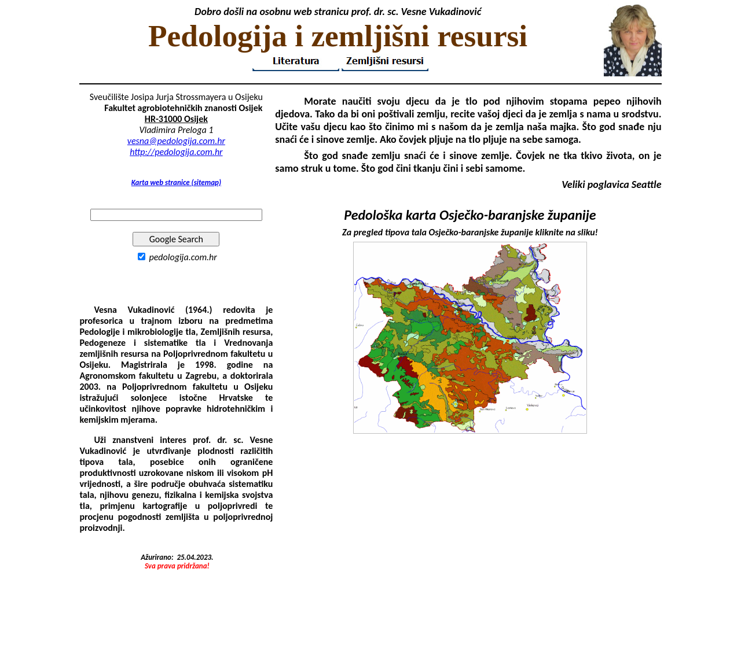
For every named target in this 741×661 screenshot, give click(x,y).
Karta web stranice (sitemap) (176, 182)
